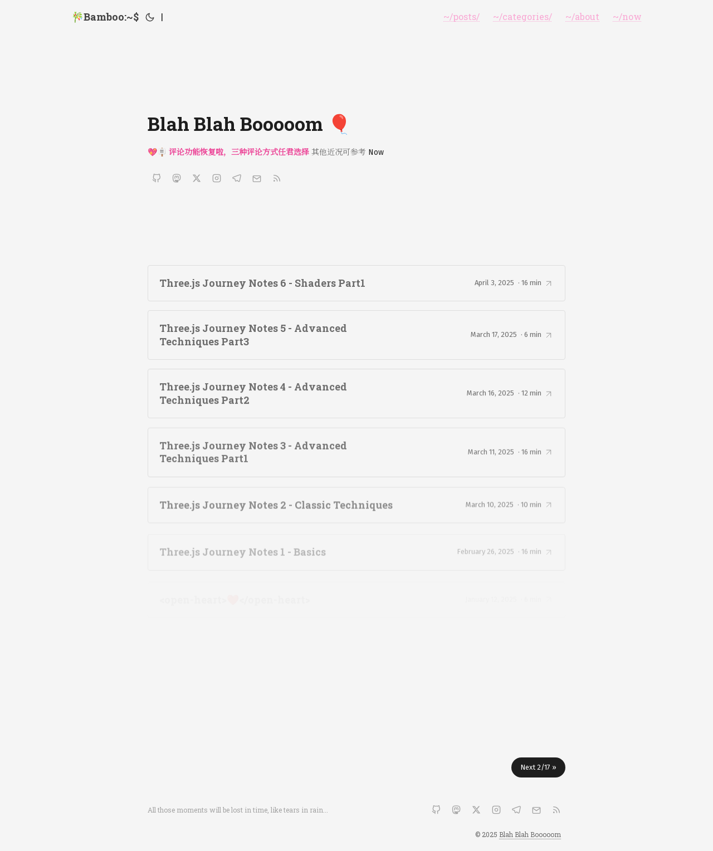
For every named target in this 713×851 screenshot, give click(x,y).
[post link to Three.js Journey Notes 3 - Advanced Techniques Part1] (356, 455)
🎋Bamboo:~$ (105, 16)
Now (376, 152)
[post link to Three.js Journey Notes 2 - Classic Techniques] (356, 508)
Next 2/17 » (538, 767)
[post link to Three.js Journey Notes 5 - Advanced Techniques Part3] (356, 335)
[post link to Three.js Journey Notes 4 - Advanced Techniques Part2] (356, 395)
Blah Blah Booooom (530, 834)
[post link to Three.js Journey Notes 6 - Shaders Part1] (356, 283)
